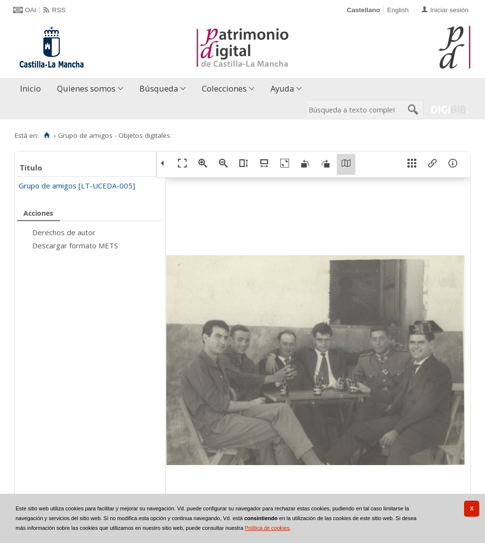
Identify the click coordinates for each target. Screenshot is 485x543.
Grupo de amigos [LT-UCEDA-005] (77, 185)
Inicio (30, 88)
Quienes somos (86, 88)
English (397, 10)
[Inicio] (46, 135)
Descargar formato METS (75, 245)
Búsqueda (158, 88)
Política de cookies (267, 528)
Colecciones (224, 88)
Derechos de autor (64, 232)
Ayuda (282, 88)
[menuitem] (32, 89)
